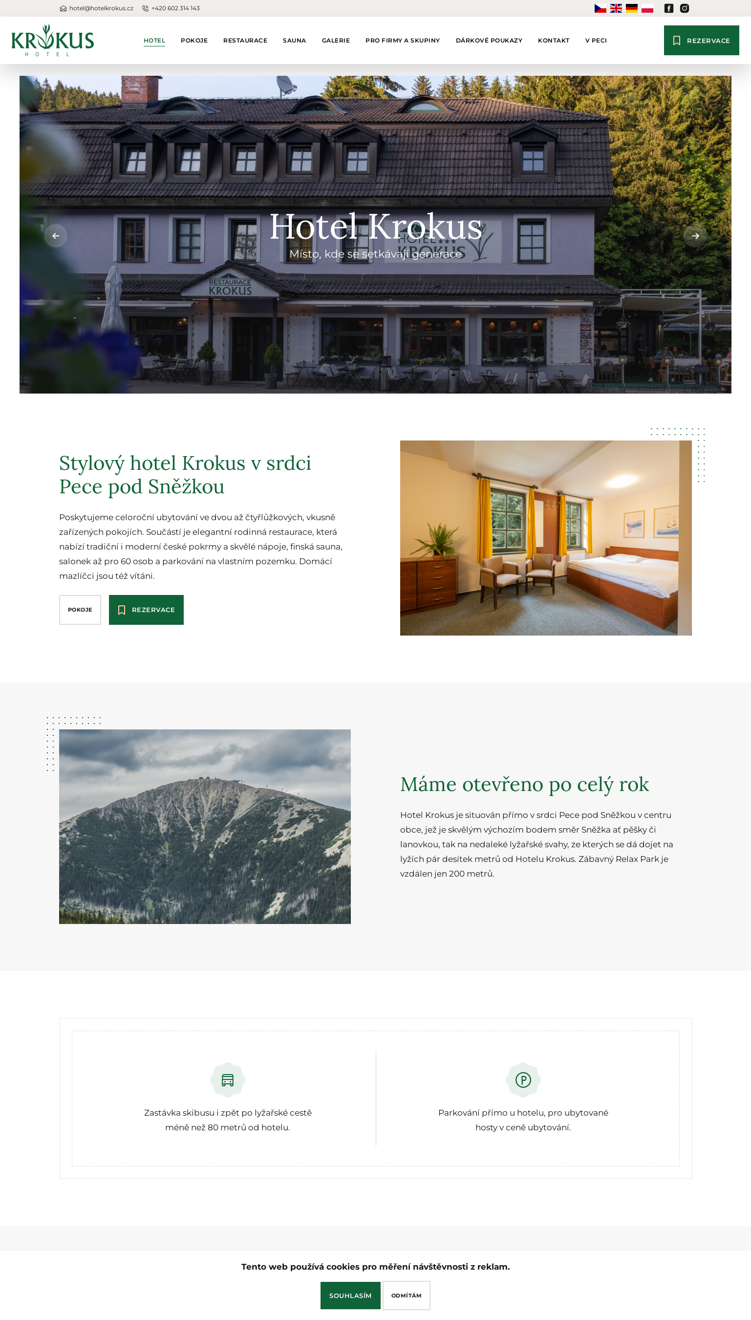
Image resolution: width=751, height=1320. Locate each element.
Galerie (336, 40)
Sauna (294, 40)
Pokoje (194, 40)
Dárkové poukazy (489, 40)
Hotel (155, 40)
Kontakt (554, 40)
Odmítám (406, 1295)
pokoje (80, 609)
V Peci (596, 40)
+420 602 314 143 (170, 8)
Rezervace (701, 40)
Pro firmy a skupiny (402, 40)
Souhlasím (350, 1295)
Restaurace (245, 40)
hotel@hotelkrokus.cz (96, 8)
